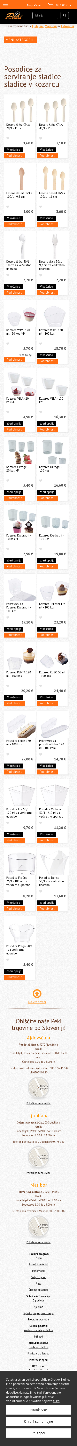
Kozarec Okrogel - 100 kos (50, 468)
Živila (39, 1258)
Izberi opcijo (14, 423)
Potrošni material (38, 1264)
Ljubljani (38, 26)
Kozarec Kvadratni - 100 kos (51, 537)
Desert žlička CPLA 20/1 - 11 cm (18, 126)
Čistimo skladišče (38, 1290)
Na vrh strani (37, 1002)
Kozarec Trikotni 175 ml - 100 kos (52, 605)
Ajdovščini (67, 26)
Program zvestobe (38, 1319)
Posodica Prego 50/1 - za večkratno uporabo (19, 949)
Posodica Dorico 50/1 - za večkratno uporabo (51, 881)
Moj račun (34, 5)
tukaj (56, 1401)
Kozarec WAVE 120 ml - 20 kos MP (18, 331)
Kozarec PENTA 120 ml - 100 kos (18, 674)
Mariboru (51, 26)
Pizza (38, 1283)
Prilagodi (38, 1433)
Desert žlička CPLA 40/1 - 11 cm (50, 126)
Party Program (38, 1277)
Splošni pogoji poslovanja (39, 1313)
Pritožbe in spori (38, 1360)
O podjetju (39, 1300)
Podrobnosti (14, 156)
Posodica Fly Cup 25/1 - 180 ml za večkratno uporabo (18, 881)
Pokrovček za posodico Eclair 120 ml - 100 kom (51, 744)
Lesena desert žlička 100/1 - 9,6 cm (19, 195)
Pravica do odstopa (38, 1353)
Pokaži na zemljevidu (38, 1103)
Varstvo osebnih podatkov (38, 1330)
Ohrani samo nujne (38, 1421)
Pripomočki (38, 1271)
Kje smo (38, 1307)
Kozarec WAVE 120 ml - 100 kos (51, 331)
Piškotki (38, 1336)
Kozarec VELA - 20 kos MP (17, 400)
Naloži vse (38, 1409)
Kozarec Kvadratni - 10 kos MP (18, 537)
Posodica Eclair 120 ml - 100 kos (18, 742)
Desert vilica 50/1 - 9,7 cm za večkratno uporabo (52, 265)
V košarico (13, 150)
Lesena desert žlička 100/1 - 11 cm (52, 195)
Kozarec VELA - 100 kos (51, 400)
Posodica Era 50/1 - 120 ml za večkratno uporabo (19, 812)
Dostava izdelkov (38, 1347)
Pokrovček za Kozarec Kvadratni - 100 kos (18, 607)
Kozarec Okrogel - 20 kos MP (17, 468)
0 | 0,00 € (59, 5)
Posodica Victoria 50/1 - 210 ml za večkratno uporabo (51, 812)
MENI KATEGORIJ (20, 39)
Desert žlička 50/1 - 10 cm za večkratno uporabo (18, 265)
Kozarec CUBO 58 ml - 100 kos (52, 674)
